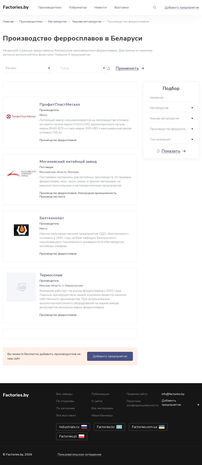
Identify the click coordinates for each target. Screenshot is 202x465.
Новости (100, 7)
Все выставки (66, 415)
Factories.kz (105, 427)
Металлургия (57, 22)
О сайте (96, 401)
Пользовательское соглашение (79, 454)
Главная (8, 22)
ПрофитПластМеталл (60, 104)
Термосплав (51, 275)
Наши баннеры (102, 415)
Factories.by (16, 7)
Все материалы (102, 408)
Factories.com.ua (144, 427)
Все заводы (64, 394)
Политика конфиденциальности (142, 403)
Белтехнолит (52, 218)
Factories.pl (68, 436)
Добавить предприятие (182, 7)
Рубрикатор (78, 7)
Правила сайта (136, 394)
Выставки (121, 7)
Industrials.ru (69, 427)
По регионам (65, 408)
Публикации (100, 394)
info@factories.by (173, 394)
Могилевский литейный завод (68, 161)
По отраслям (65, 401)
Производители (49, 7)
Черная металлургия (86, 22)
